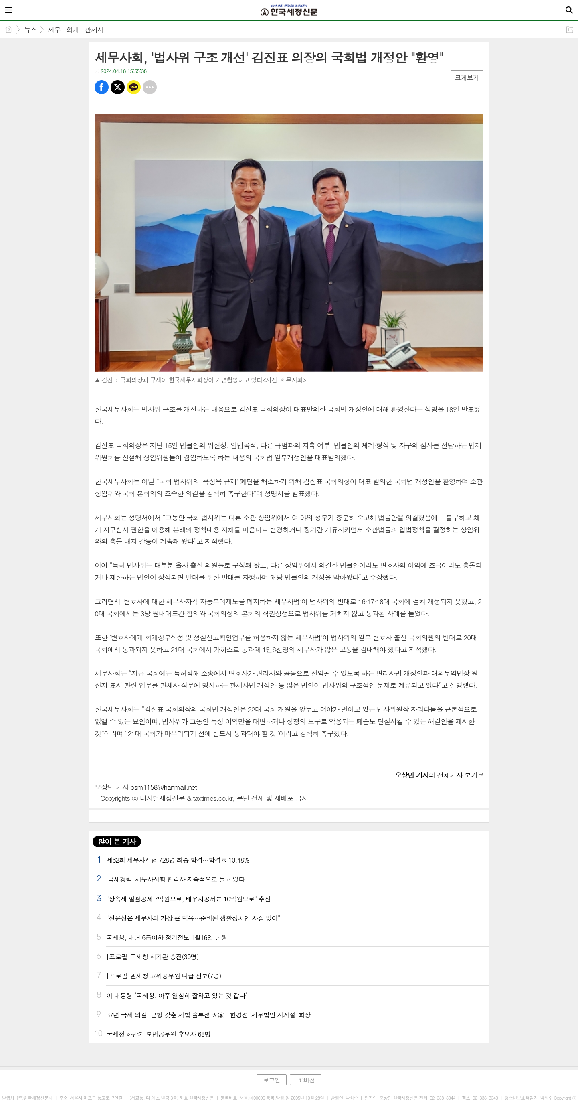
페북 (102, 87)
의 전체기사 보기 (436, 775)
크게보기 (467, 77)
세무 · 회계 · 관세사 (76, 30)
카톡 (134, 87)
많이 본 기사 (116, 841)
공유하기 (569, 29)
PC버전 (305, 1080)
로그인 (271, 1080)
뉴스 (30, 30)
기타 (150, 87)
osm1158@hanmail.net (164, 787)
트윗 (118, 87)
